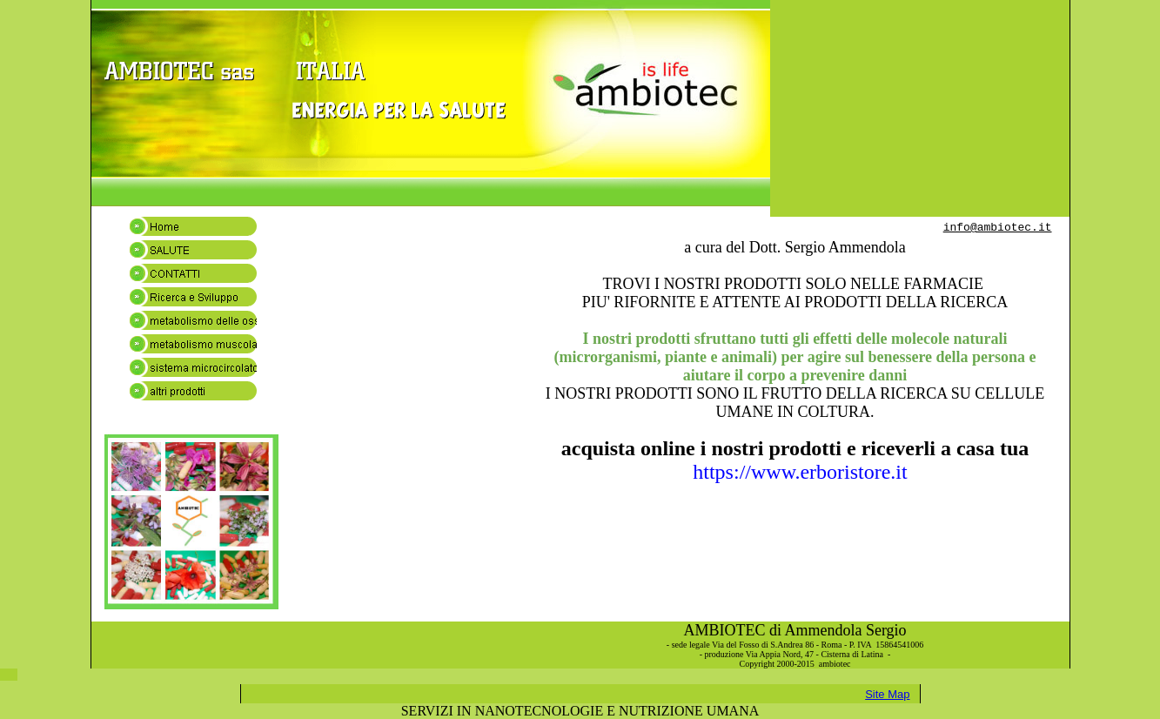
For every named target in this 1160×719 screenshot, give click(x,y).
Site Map (887, 694)
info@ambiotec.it (997, 227)
